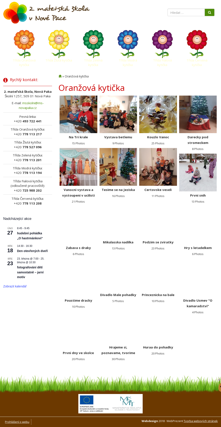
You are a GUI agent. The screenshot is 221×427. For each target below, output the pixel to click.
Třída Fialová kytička (162, 61)
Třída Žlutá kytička (58, 60)
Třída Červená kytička (196, 61)
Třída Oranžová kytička (24, 61)
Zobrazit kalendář (15, 286)
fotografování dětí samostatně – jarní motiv (30, 272)
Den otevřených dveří (32, 251)
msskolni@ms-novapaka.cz (31, 105)
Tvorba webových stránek (201, 421)
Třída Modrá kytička (128, 61)
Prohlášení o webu (17, 422)
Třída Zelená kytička (93, 61)
